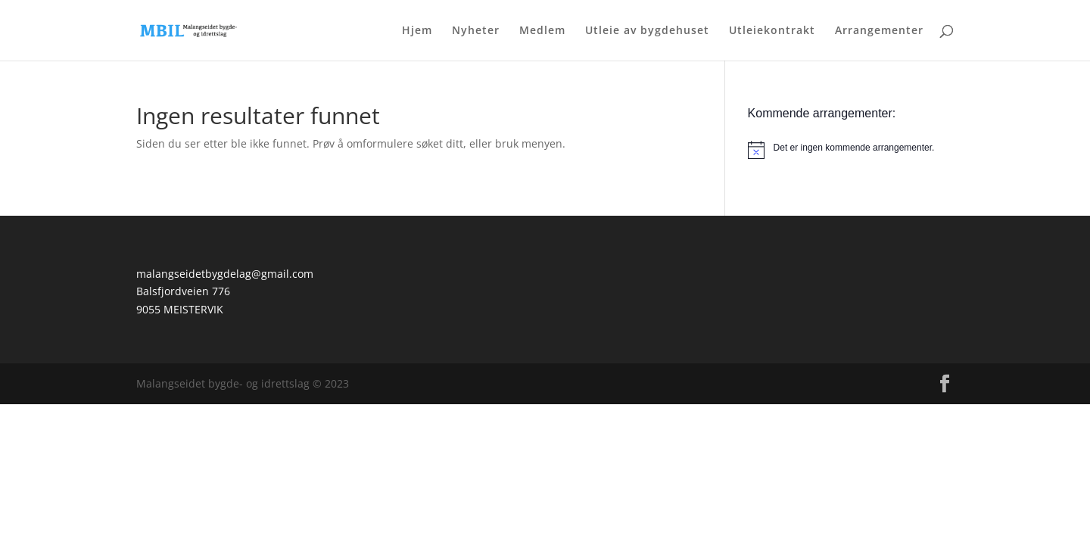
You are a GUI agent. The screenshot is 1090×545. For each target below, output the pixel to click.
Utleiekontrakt (772, 31)
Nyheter (476, 31)
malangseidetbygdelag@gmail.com (224, 273)
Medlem (542, 31)
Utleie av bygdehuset (647, 31)
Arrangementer (879, 31)
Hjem (417, 31)
